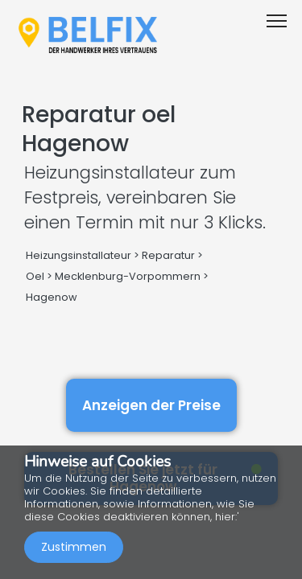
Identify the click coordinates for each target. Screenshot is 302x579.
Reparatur (168, 255)
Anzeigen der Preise (151, 405)
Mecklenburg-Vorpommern (128, 276)
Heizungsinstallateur (78, 255)
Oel (35, 276)
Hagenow (51, 297)
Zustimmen (73, 547)
